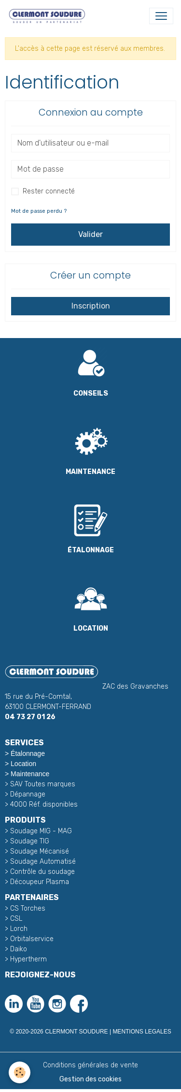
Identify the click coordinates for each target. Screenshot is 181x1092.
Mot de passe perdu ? (39, 211)
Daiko (18, 949)
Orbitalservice (31, 939)
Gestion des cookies (90, 1079)
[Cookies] (19, 1072)
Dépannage (27, 794)
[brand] (49, 16)
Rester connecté (49, 191)
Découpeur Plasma (39, 882)
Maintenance (30, 774)
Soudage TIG (29, 841)
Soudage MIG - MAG (41, 831)
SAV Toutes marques (42, 784)
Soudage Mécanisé (39, 851)
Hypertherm (28, 959)
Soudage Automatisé (43, 861)
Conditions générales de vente (90, 1065)
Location (23, 763)
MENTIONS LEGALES (141, 1031)
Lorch (19, 929)
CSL (16, 919)
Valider (90, 234)
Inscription (90, 305)
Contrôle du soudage (42, 872)
